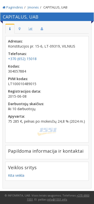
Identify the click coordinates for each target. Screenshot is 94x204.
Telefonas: (17, 53)
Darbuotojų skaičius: (26, 103)
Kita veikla (16, 175)
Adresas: (15, 41)
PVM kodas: (18, 78)
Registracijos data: (24, 91)
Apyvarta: (16, 116)
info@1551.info (57, 199)
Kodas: (14, 66)
